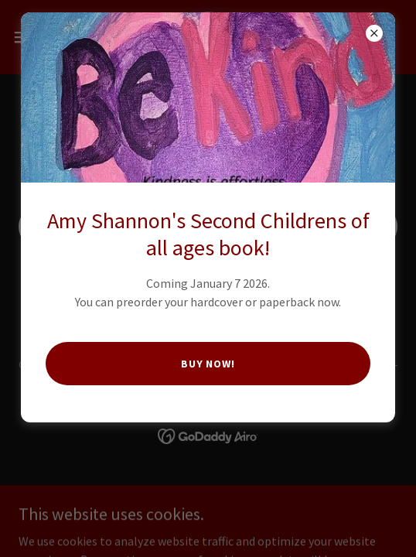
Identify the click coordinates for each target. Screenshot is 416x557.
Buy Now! (208, 364)
